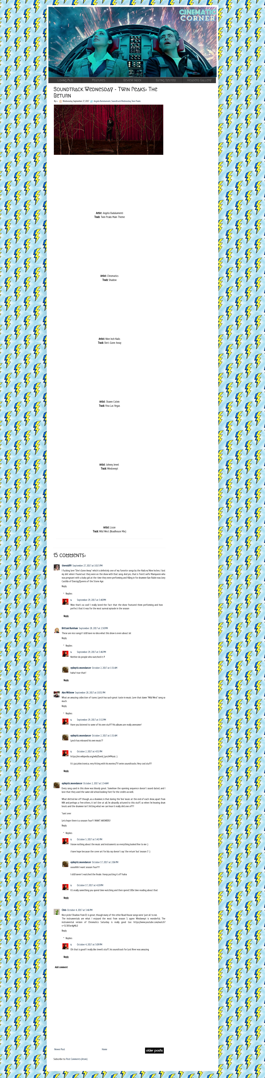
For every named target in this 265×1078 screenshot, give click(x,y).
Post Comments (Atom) (76, 1059)
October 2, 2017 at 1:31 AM (104, 667)
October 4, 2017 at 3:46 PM (79, 910)
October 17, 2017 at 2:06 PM (105, 862)
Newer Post (59, 1049)
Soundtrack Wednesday (121, 101)
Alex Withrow (68, 692)
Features (98, 80)
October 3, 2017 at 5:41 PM (89, 839)
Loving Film (65, 80)
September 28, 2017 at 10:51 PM (90, 692)
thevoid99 (66, 565)
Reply (64, 586)
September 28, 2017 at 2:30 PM (93, 628)
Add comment (61, 967)
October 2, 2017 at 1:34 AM (96, 783)
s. (71, 599)
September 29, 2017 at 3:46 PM (91, 652)
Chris (64, 910)
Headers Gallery (199, 80)
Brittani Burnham (70, 628)
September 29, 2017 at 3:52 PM (91, 719)
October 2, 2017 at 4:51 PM (89, 751)
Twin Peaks (136, 101)
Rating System (166, 80)
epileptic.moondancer (80, 667)
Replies (69, 593)
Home (104, 1049)
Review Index (132, 80)
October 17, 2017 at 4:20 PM (90, 885)
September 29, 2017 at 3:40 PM (91, 599)
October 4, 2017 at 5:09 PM (89, 944)
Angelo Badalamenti (102, 101)
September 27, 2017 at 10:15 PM (87, 565)
